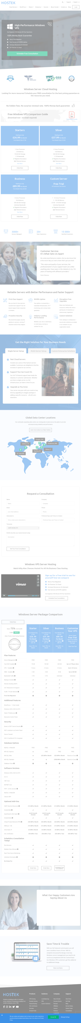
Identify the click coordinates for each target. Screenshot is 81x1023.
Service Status (69, 1006)
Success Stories (58, 1001)
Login (75, 7)
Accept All (53, 1017)
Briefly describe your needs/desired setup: (18, 533)
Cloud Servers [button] (13, 7)
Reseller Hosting (33, 1001)
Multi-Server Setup (38, 351)
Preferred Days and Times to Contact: (52, 516)
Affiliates (56, 1006)
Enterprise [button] (38, 7)
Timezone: (9, 524)
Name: (8, 499)
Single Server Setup (16, 351)
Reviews (56, 1003)
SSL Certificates (33, 1006)
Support (69, 2)
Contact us (64, 7)
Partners (56, 1010)
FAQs (67, 1003)
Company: (44, 499)
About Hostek (57, 999)
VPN (42, 1001)
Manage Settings (65, 1017)
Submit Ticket (69, 1008)
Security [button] (46, 7)
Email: (8, 507)
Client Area (68, 999)
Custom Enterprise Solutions (63, 351)
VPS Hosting (32, 999)
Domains (31, 1008)
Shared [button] (31, 7)
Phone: (43, 507)
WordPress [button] (23, 7)
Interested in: (10, 516)
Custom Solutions (45, 1003)
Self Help (68, 1001)
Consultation (69, 1010)
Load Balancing (45, 999)
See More (20, 163)
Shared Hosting (33, 1003)
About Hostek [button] (54, 7)
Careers (56, 1008)
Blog (69, 7)
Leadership (56, 1013)
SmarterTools (32, 1010)
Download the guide (71, 119)
